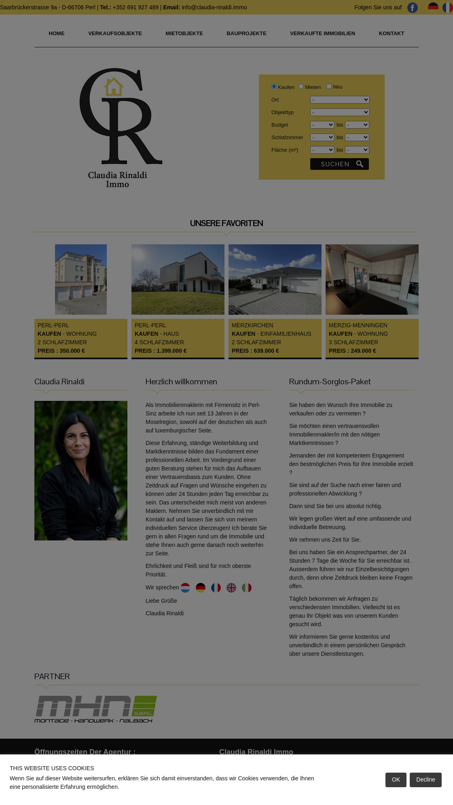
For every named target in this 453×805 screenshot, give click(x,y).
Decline (425, 779)
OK (396, 779)
